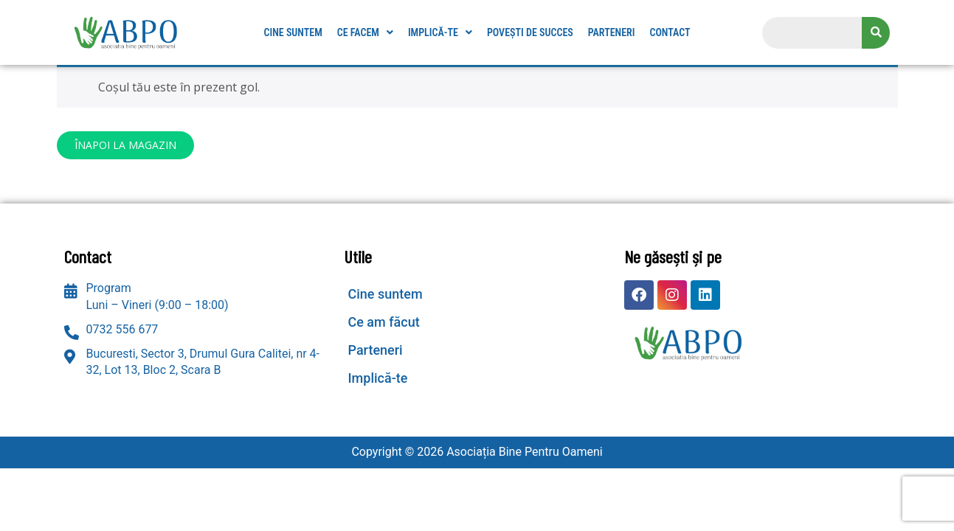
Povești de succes (530, 32)
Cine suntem (292, 32)
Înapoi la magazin (125, 145)
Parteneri (611, 32)
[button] (365, 32)
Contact (669, 32)
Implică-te (440, 32)
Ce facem (365, 32)
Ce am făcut (383, 322)
